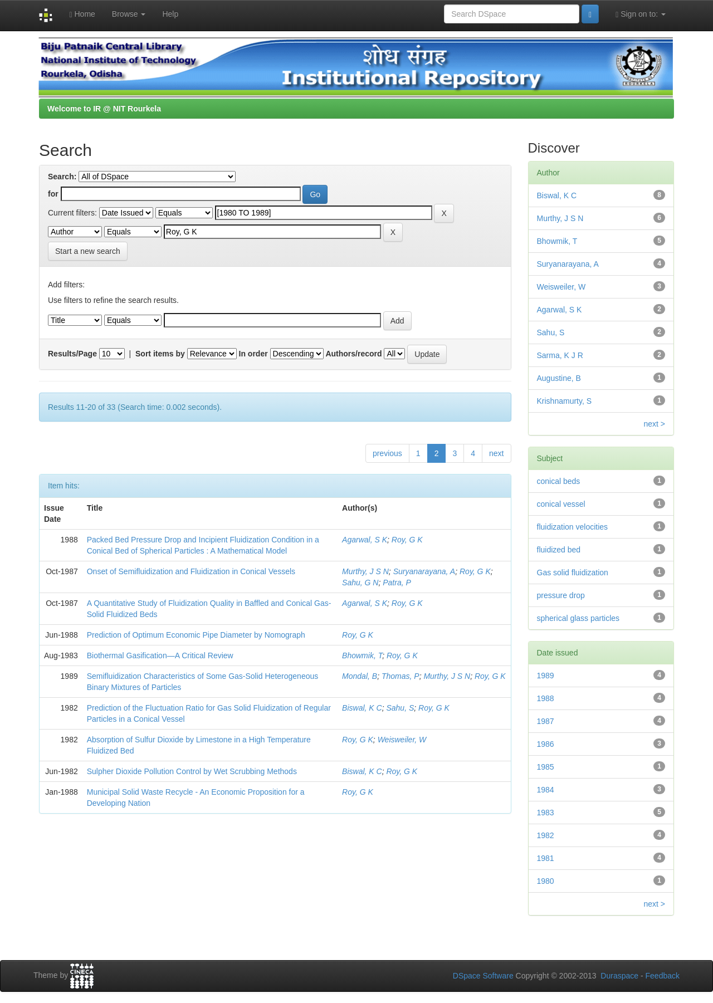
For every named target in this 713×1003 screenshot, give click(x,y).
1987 (545, 721)
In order (253, 353)
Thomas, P (400, 676)
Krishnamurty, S (564, 401)
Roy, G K (407, 539)
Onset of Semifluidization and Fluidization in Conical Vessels (191, 571)
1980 (545, 881)
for (53, 193)
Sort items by (160, 353)
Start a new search (87, 251)
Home (82, 14)
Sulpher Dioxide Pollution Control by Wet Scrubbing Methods (192, 771)
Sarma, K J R (560, 355)
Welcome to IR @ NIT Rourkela (104, 108)
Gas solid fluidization (572, 572)
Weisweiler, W (402, 739)
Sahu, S (400, 707)
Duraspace (619, 975)
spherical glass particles (578, 618)
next (496, 453)
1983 (545, 812)
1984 (545, 789)
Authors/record (353, 353)
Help (170, 13)
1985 (545, 766)
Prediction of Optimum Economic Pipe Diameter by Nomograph (196, 634)
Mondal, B (359, 676)
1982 (545, 835)
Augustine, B (559, 378)
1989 (545, 675)
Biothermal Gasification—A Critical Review (160, 655)
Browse (129, 13)
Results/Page (72, 353)
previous (387, 453)
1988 (545, 698)
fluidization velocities (572, 526)
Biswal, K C (362, 707)
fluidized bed (559, 549)
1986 (545, 744)
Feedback (663, 975)
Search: (62, 176)
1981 (545, 858)
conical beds (558, 481)
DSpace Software (483, 975)
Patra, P (397, 582)
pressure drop (561, 595)
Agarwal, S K (364, 539)
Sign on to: (641, 14)
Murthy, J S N (365, 571)
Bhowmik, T (362, 655)
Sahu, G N (360, 582)
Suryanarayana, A (424, 571)
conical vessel (561, 504)
